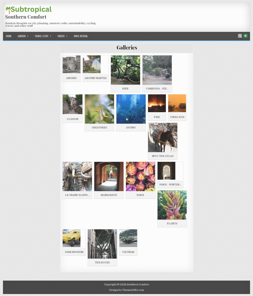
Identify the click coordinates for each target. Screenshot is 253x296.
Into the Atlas (163, 156)
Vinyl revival (81, 36)
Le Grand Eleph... (77, 195)
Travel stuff (41, 36)
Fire (157, 117)
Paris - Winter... (170, 184)
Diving (131, 127)
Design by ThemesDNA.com (126, 290)
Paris (140, 195)
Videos (61, 36)
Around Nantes (96, 78)
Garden (21, 36)
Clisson (72, 119)
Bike (125, 88)
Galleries (127, 47)
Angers (71, 78)
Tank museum (74, 252)
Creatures (99, 127)
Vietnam (128, 252)
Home (8, 36)
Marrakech (109, 195)
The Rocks (102, 262)
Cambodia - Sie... (157, 88)
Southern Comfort (25, 16)
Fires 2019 (177, 117)
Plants (172, 223)
